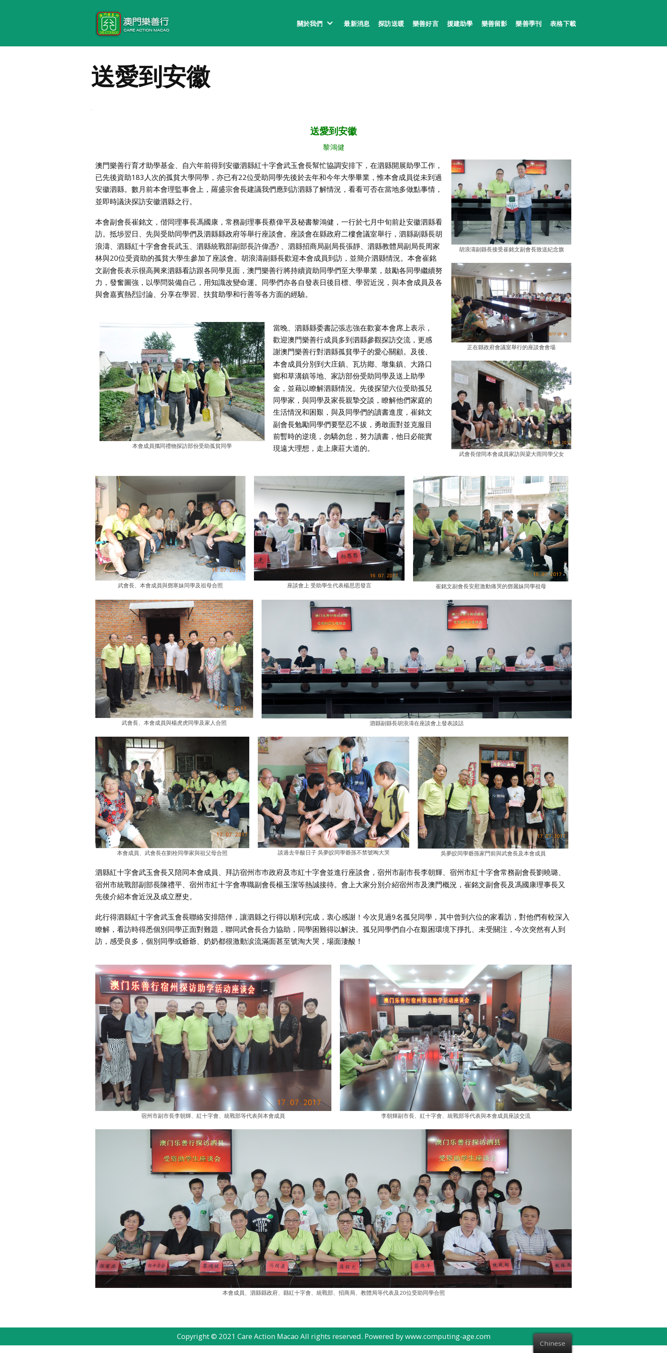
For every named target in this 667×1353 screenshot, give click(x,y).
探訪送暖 (391, 23)
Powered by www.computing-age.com (429, 1344)
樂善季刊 (529, 23)
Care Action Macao (267, 1344)
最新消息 (357, 23)
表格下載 (563, 23)
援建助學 (460, 23)
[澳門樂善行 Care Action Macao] (130, 23)
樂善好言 (426, 23)
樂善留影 (494, 23)
